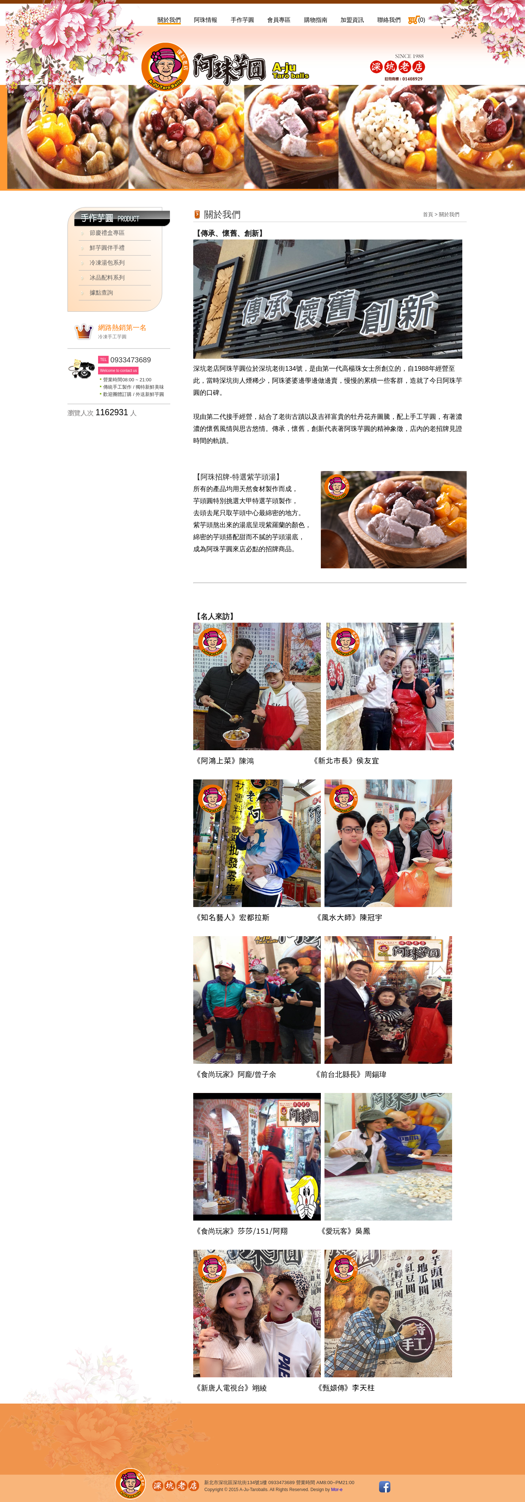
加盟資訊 (352, 20)
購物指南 (315, 20)
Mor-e (336, 1489)
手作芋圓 (242, 20)
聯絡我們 (389, 20)
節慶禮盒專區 (107, 233)
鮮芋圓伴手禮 (107, 248)
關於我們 (169, 20)
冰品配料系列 (107, 278)
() (421, 20)
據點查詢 (101, 292)
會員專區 (279, 20)
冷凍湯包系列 (107, 263)
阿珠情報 (205, 20)
